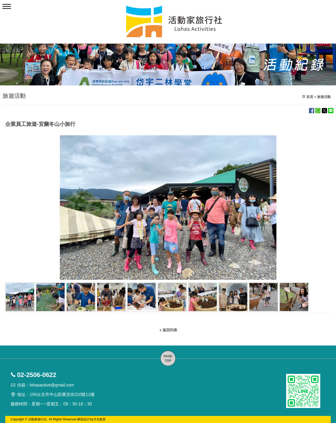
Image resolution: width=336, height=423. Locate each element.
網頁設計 (83, 419)
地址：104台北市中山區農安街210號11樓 (55, 394)
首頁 (309, 97)
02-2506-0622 (36, 374)
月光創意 (99, 419)
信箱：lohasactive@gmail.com (45, 385)
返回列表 (169, 330)
